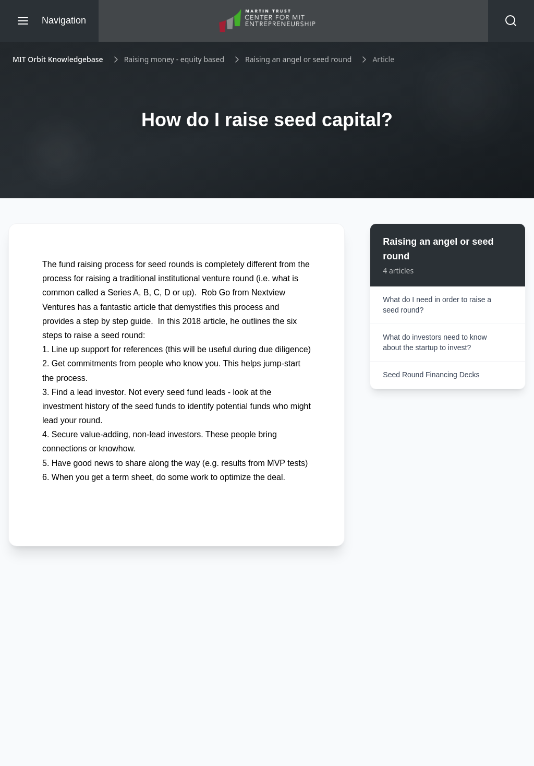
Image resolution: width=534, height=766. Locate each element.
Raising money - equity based (174, 59)
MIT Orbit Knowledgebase (58, 59)
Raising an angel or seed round (298, 59)
